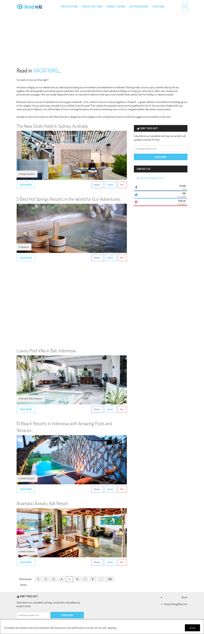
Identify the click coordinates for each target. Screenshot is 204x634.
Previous (25, 579)
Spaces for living (92, 6)
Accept (192, 627)
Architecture (69, 6)
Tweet (110, 184)
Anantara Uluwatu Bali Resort (42, 503)
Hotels (23, 174)
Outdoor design (139, 6)
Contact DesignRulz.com (152, 178)
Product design (116, 6)
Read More (112, 627)
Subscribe (161, 157)
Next (23, 585)
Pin (122, 184)
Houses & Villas (27, 398)
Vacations (158, 6)
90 (110, 579)
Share (97, 184)
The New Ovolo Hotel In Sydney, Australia (52, 126)
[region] (102, 627)
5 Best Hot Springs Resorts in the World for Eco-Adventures (68, 199)
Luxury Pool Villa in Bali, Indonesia (46, 350)
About (184, 597)
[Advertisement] (102, 40)
